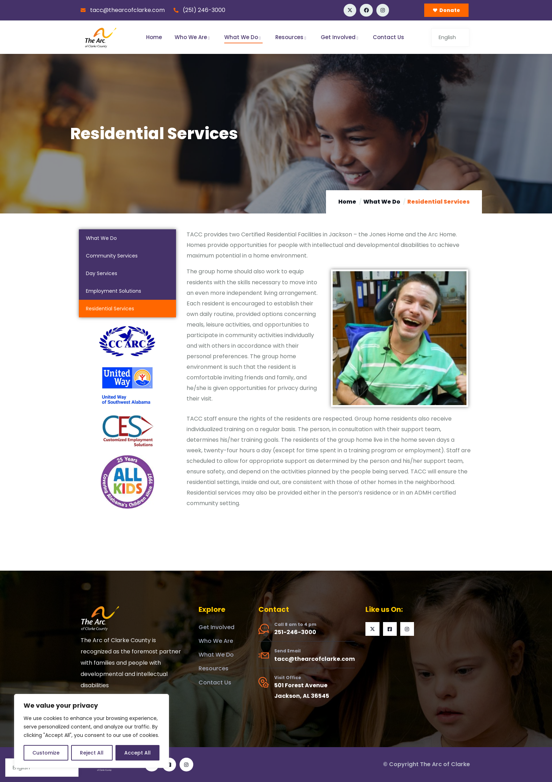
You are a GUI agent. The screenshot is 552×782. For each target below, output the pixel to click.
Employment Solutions (113, 290)
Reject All (92, 752)
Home (154, 37)
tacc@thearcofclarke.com (314, 659)
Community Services (112, 255)
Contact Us (388, 37)
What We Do (243, 37)
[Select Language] (450, 37)
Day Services (101, 273)
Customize (45, 752)
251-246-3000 (295, 632)
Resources (291, 37)
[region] (91, 731)
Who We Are (193, 37)
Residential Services (110, 308)
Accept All (137, 752)
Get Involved (340, 37)
